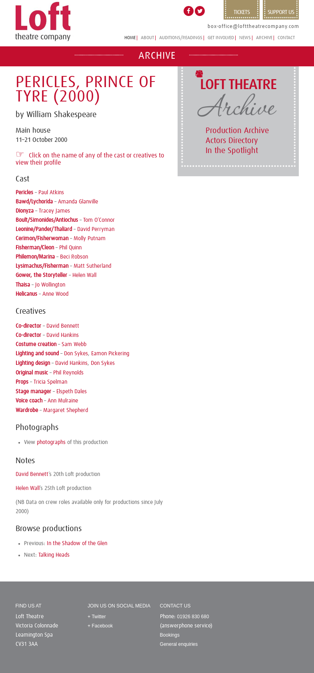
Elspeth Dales (71, 391)
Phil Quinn (70, 248)
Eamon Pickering (110, 353)
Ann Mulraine (63, 401)
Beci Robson (74, 257)
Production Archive (237, 131)
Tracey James (54, 211)
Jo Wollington (50, 285)
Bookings (170, 635)
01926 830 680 (193, 616)
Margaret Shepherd (65, 410)
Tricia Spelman (50, 382)
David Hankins (62, 335)
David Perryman (95, 229)
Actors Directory (232, 141)
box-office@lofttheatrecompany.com (253, 26)
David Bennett (62, 326)
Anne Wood (55, 294)
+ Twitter (97, 616)
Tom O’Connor (99, 220)
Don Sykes (76, 353)
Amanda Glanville (78, 202)
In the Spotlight (232, 151)
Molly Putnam (90, 238)
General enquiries (179, 644)
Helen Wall (84, 275)
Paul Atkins (51, 192)
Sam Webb (74, 344)
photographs (51, 442)
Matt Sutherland (92, 266)
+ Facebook (100, 626)
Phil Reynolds (68, 373)
